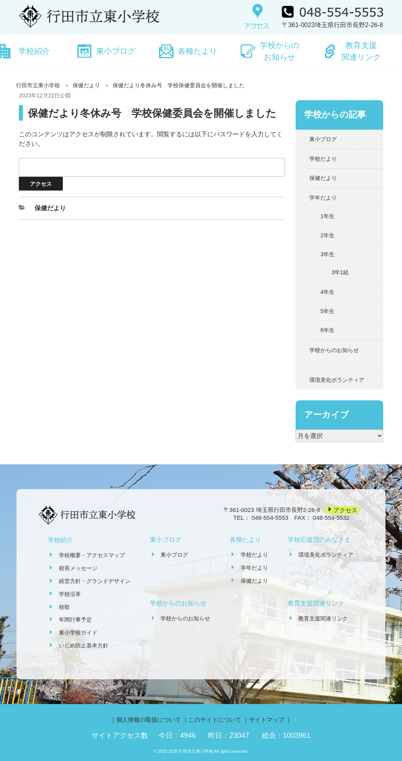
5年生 (327, 311)
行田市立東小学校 (38, 85)
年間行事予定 (75, 619)
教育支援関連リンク (361, 51)
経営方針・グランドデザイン (94, 581)
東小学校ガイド (78, 632)
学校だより (323, 159)
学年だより (323, 197)
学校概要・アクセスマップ (92, 555)
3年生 (327, 254)
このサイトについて (214, 719)
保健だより (86, 85)
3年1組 (340, 272)
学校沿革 (70, 594)
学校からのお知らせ (279, 51)
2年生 (327, 235)
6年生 (327, 330)
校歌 (64, 607)
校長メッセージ (78, 568)
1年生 (327, 216)
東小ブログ (115, 51)
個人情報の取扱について (148, 719)
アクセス (345, 509)
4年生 (327, 292)
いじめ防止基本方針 (83, 645)
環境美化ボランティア (336, 380)
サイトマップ (266, 719)
